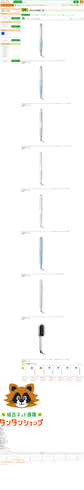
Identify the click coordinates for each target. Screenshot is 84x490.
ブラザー (59, 15)
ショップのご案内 (3, 436)
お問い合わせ (2, 445)
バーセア (72, 15)
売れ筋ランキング (3, 434)
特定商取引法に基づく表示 (4, 448)
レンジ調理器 (43, 15)
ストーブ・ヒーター (51, 15)
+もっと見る (17, 58)
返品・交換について (3, 440)
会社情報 (1, 444)
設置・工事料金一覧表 (4, 441)
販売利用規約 (2, 446)
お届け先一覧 (2, 430)
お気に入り (2, 429)
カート (1, 431)
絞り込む (15, 18)
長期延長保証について (4, 442)
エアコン (67, 15)
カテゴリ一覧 (2, 433)
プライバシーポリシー (4, 447)
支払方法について (3, 437)
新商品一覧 (2, 433)
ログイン (1, 427)
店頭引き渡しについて (4, 442)
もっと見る (79, 363)
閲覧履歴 (1, 428)
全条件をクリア (5, 18)
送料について (2, 438)
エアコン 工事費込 (35, 15)
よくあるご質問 (2, 439)
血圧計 (63, 15)
